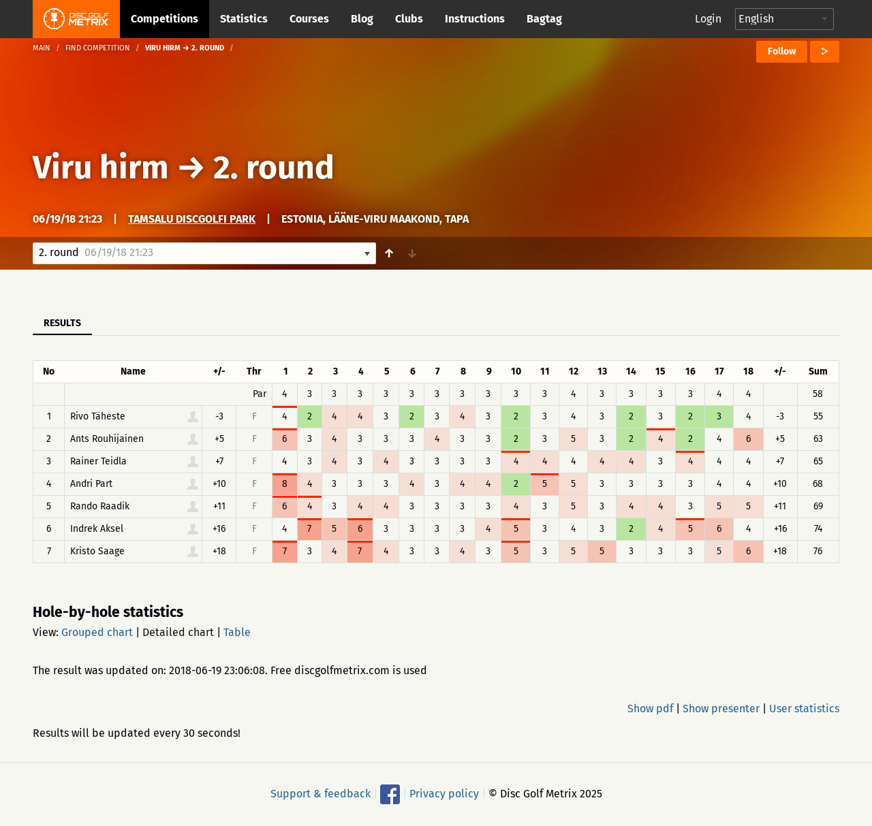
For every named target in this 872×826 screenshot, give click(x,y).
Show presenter (721, 708)
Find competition (97, 48)
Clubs (409, 18)
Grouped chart (97, 632)
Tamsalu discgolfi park (191, 218)
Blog (362, 18)
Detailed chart (178, 632)
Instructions (475, 18)
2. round (273, 167)
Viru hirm (101, 167)
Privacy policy (444, 793)
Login (708, 18)
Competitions (164, 18)
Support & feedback (320, 793)
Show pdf (650, 708)
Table (237, 632)
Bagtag (544, 18)
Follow (782, 51)
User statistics (804, 708)
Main (41, 48)
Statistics (244, 18)
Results (62, 323)
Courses (309, 18)
